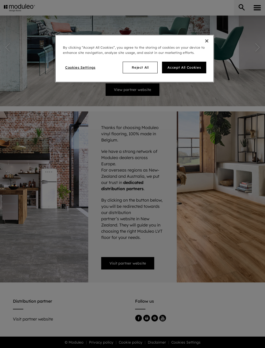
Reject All (140, 67)
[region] (134, 58)
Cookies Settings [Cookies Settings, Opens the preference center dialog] (80, 67)
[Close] (206, 41)
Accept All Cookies (184, 67)
